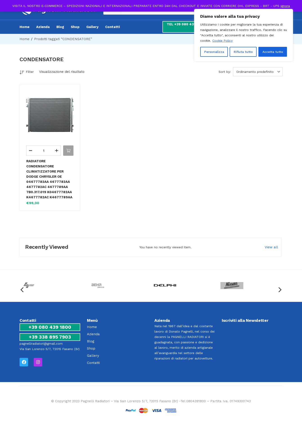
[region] (243, 35)
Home (24, 27)
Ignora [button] (285, 6)
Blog (60, 27)
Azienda (43, 27)
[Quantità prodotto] (44, 151)
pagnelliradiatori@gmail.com (41, 343)
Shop (75, 27)
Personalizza (214, 52)
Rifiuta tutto (243, 52)
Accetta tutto (272, 52)
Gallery (92, 27)
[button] (258, 71)
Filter (27, 72)
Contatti (112, 27)
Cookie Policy (222, 40)
